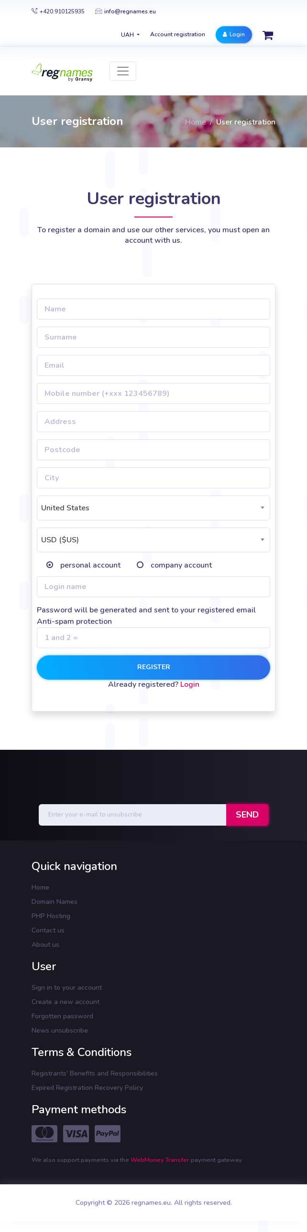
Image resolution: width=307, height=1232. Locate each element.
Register (153, 667)
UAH (128, 35)
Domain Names (54, 901)
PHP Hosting (51, 916)
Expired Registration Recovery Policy (87, 1087)
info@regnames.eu (125, 11)
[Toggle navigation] (123, 71)
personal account (90, 565)
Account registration (177, 34)
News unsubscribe (60, 1030)
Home (195, 122)
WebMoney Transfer (161, 1160)
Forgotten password (62, 1016)
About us (45, 944)
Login (234, 34)
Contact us (48, 930)
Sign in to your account (67, 987)
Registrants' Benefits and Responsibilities (95, 1073)
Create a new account (65, 1001)
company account (181, 565)
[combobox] (153, 508)
